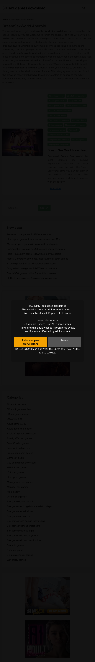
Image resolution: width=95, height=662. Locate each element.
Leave (64, 340)
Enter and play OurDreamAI (30, 341)
